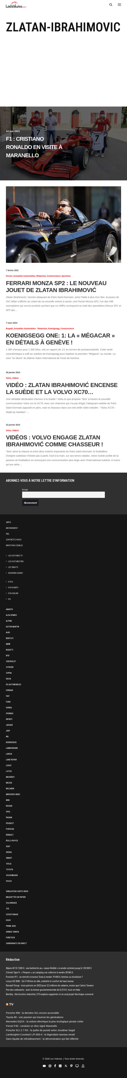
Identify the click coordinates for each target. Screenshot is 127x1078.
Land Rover (11, 760)
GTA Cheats (13, 587)
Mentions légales (14, 545)
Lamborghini (12, 748)
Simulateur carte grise (17, 891)
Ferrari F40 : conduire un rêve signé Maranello (31, 1025)
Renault (10, 835)
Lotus (9, 771)
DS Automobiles (13, 684)
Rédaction (41, 276)
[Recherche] (109, 4)
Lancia (9, 754)
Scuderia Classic (15, 573)
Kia (7, 736)
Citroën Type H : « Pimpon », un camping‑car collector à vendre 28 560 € (39, 972)
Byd (7, 655)
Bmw (8, 644)
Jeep (8, 731)
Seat (8, 846)
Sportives (66, 276)
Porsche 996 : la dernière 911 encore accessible (32, 1012)
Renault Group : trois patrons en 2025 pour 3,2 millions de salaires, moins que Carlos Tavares (50, 985)
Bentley (10, 638)
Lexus (8, 765)
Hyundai (9, 713)
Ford (8, 702)
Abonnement (12, 528)
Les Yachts (13, 567)
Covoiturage (12, 914)
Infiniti (9, 719)
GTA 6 (10, 582)
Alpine (9, 621)
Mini (8, 800)
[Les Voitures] (16, 4)
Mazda (9, 783)
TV (11, 1004)
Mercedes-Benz (13, 794)
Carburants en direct (16, 943)
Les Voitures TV (15, 556)
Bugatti (9, 328)
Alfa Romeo (11, 615)
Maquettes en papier (16, 897)
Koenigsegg (54, 328)
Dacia (8, 679)
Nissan (9, 806)
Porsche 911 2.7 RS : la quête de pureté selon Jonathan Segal (40, 1030)
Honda (9, 707)
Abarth (9, 609)
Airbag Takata (12, 932)
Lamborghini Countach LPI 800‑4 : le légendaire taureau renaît (40, 1034)
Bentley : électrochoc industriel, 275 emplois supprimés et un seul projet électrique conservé (49, 994)
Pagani (9, 817)
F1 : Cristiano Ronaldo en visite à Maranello (34, 147)
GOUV (8, 920)
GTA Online (13, 593)
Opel (8, 812)
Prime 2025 (11, 926)
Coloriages (11, 903)
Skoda (9, 852)
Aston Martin (12, 627)
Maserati (10, 777)
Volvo (8, 378)
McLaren (10, 788)
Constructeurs (54, 276)
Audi (8, 632)
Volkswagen (12, 875)
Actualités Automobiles (24, 276)
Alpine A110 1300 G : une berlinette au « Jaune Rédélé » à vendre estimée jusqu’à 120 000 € (49, 968)
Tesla (8, 864)
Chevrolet (11, 661)
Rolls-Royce (12, 840)
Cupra (9, 673)
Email (25, 489)
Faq (7, 534)
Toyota (9, 869)
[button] (119, 4)
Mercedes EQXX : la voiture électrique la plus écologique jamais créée (44, 1021)
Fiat (8, 696)
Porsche (10, 829)
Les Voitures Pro (16, 561)
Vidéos (15, 378)
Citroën (9, 667)
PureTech (10, 937)
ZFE (7, 909)
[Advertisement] (63, 76)
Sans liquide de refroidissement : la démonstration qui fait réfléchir (42, 1038)
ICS (9, 599)
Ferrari (9, 276)
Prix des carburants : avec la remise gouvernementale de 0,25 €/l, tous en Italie (43, 989)
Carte (8, 522)
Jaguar (9, 725)
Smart (9, 858)
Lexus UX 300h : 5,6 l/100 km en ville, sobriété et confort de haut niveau (40, 981)
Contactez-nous (13, 540)
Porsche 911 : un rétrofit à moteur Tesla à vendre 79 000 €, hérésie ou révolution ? (44, 976)
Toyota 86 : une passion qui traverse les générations (34, 1017)
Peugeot (10, 823)
